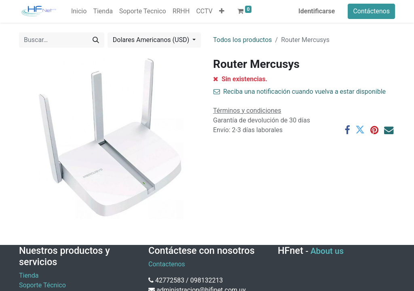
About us (327, 251)
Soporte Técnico (42, 285)
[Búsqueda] (95, 40)
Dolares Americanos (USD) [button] (152, 40)
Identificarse (316, 11)
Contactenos (166, 264)
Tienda (28, 275)
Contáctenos (371, 11)
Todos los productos (242, 40)
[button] (222, 11)
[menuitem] (79, 11)
